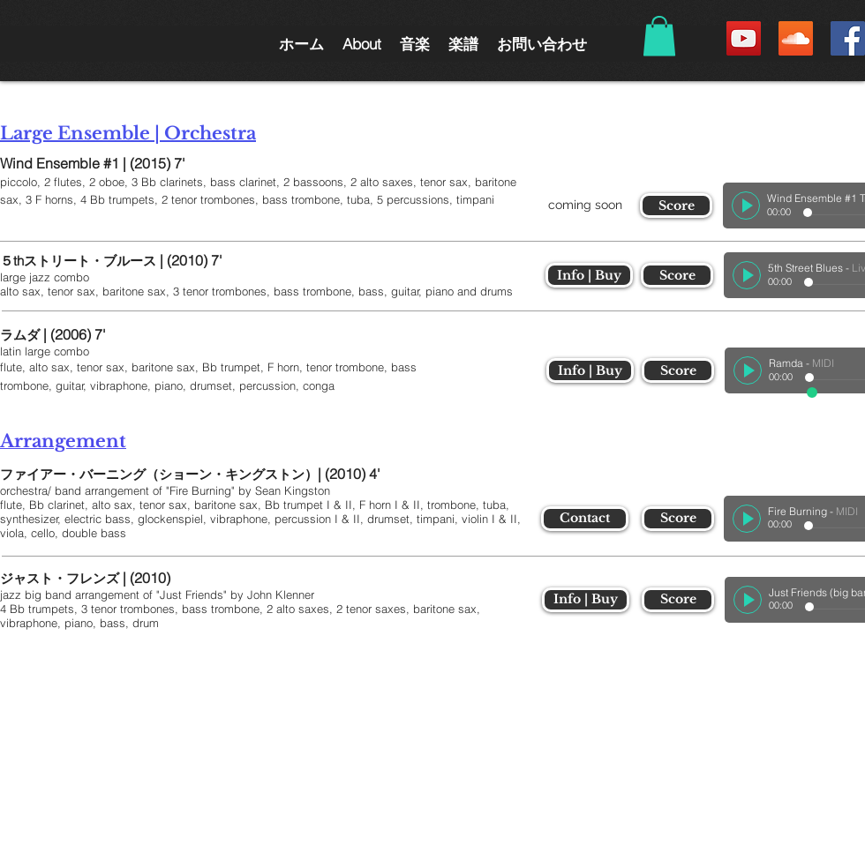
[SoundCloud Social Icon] (795, 38)
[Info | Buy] (589, 275)
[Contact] (584, 518)
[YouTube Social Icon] (743, 38)
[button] (361, 44)
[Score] (676, 205)
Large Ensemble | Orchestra (128, 133)
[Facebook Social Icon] (848, 38)
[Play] (745, 205)
